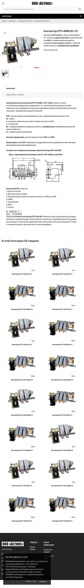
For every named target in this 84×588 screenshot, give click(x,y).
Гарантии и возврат (48, 551)
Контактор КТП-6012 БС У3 (22, 274)
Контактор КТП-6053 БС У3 (62, 521)
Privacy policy (31, 581)
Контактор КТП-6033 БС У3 (62, 344)
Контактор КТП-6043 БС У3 (22, 521)
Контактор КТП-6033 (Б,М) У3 (22, 309)
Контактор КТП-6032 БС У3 (22, 344)
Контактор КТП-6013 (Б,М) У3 (22, 450)
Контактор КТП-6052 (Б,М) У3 (62, 450)
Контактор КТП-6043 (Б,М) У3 (62, 380)
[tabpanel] (21, 49)
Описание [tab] (10, 88)
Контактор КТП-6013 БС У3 (62, 415)
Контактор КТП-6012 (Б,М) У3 (62, 486)
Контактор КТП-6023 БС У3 (62, 309)
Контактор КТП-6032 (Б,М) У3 (22, 415)
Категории (42, 16)
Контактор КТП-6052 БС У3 (22, 486)
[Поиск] (42, 9)
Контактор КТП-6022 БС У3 (62, 274)
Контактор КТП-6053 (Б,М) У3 (22, 380)
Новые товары (33, 548)
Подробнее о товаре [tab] (15, 95)
